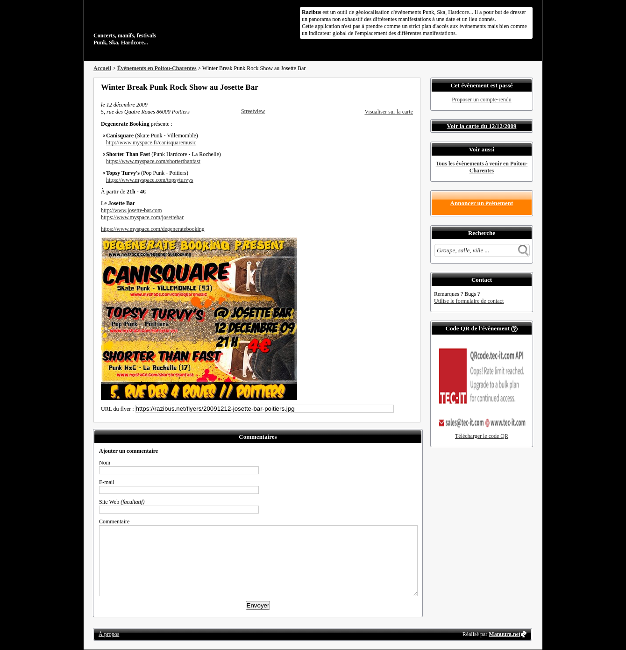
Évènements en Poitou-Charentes (157, 68)
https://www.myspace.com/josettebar (142, 217)
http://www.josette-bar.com (131, 210)
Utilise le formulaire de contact (469, 301)
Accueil (102, 68)
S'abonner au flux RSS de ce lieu (409, 87)
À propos (109, 634)
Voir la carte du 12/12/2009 (482, 125)
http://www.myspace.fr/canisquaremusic (151, 142)
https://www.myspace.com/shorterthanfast (153, 161)
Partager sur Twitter (384, 87)
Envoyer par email (397, 87)
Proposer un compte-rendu (481, 99)
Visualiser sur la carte (388, 111)
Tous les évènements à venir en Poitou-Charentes (482, 167)
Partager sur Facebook (372, 87)
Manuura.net (504, 634)
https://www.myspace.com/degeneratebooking (153, 229)
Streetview (253, 111)
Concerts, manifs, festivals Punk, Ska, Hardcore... (153, 25)
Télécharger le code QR (481, 436)
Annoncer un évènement (481, 203)
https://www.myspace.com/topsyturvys (149, 180)
